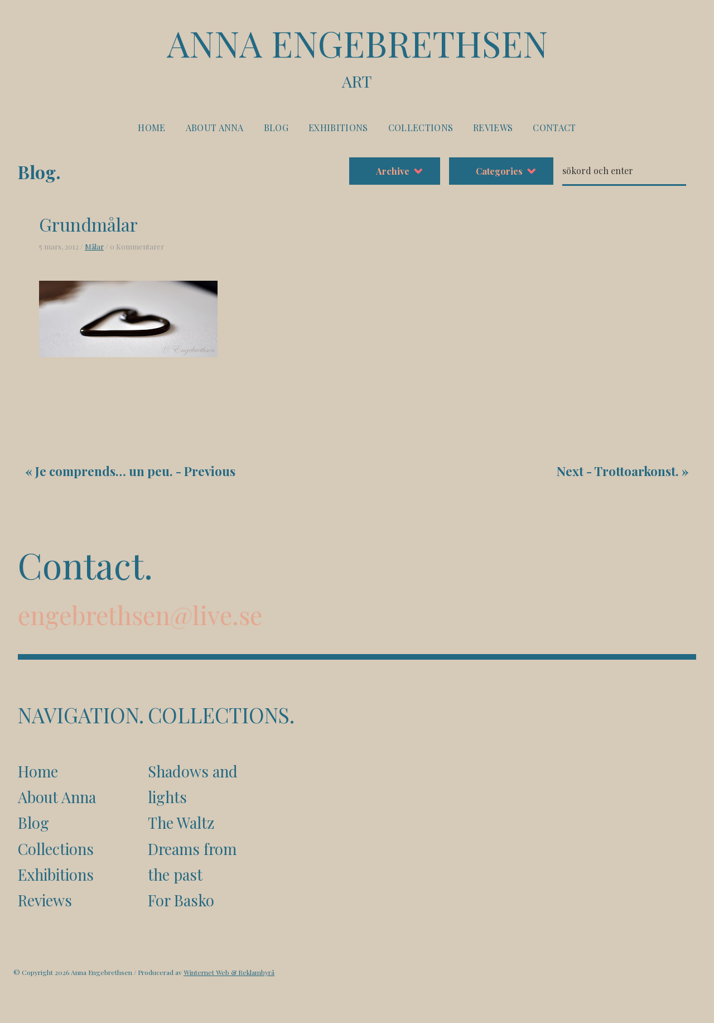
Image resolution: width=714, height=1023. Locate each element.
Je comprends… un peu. (104, 471)
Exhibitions (338, 127)
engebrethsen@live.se (140, 614)
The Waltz (181, 823)
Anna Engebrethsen (357, 56)
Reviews (493, 127)
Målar (94, 246)
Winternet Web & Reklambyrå (229, 972)
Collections (421, 127)
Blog (276, 127)
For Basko (181, 900)
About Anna (215, 127)
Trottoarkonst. (636, 471)
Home (151, 127)
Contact (554, 127)
